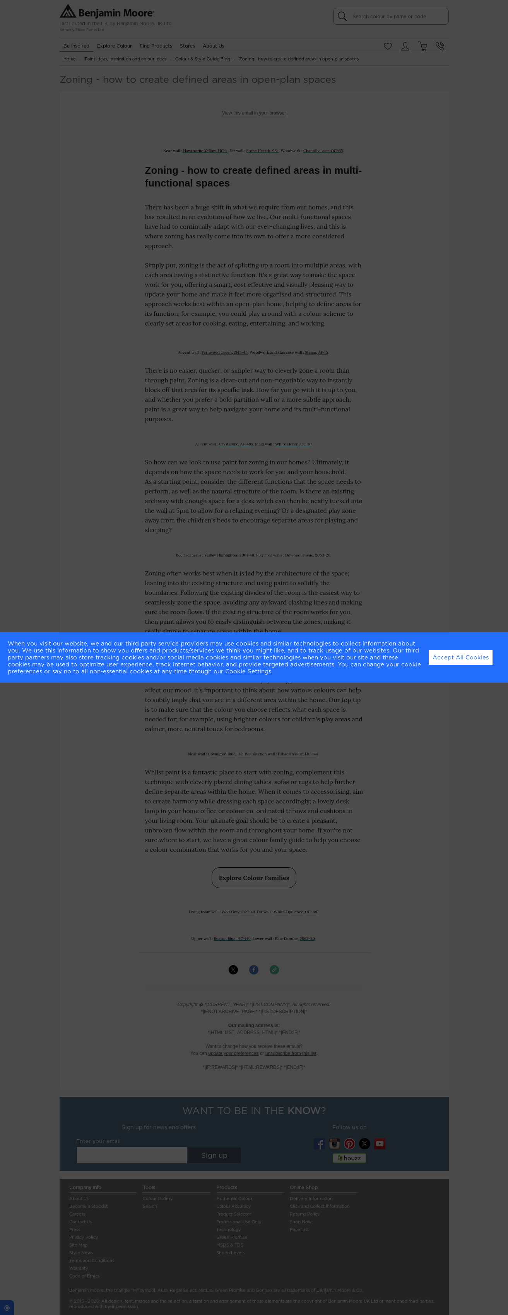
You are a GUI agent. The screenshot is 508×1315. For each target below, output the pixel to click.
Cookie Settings (248, 671)
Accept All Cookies (461, 657)
